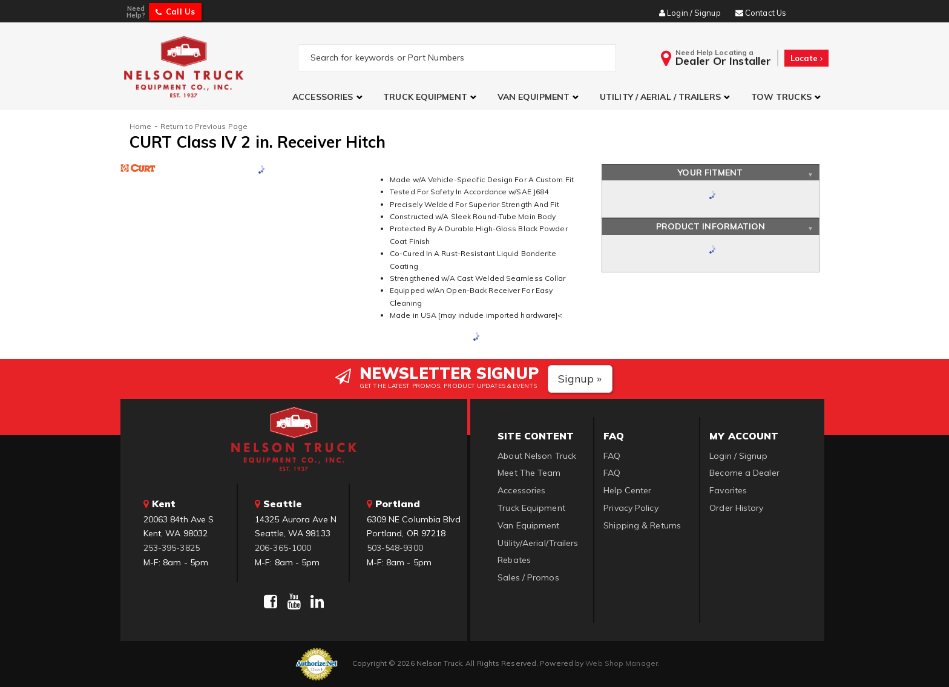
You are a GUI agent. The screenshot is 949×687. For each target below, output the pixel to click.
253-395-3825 (171, 547)
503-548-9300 (395, 547)
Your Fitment (710, 172)
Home (140, 126)
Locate (806, 58)
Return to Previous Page (204, 126)
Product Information (711, 226)
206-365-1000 (283, 547)
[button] (328, 97)
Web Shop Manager (621, 663)
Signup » (580, 379)
